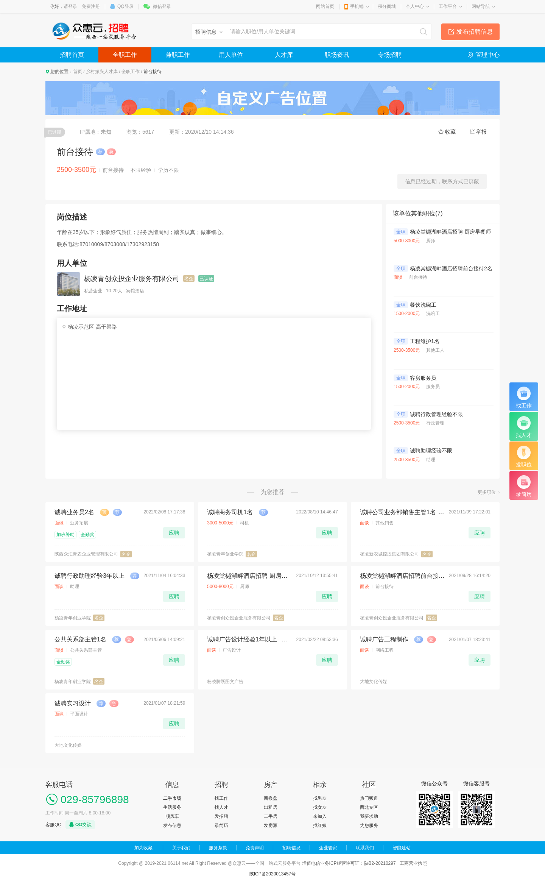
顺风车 (172, 816)
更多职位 (487, 492)
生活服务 (172, 807)
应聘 (174, 533)
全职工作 (125, 54)
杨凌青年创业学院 (225, 554)
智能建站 (401, 847)
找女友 (320, 807)
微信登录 (162, 6)
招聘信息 (291, 847)
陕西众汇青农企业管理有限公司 (86, 554)
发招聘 (221, 816)
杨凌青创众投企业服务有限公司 (131, 278)
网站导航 (481, 6)
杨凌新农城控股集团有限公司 (389, 554)
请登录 (70, 6)
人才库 (284, 54)
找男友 (320, 798)
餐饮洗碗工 (423, 305)
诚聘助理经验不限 (431, 451)
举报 (481, 132)
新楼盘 (270, 798)
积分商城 (387, 6)
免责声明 (255, 847)
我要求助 (369, 816)
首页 (77, 71)
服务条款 (218, 847)
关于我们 (181, 847)
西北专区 (369, 807)
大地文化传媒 (373, 681)
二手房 (270, 816)
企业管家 (328, 847)
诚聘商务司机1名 (230, 512)
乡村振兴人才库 (102, 71)
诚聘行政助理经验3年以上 (89, 576)
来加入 (320, 816)
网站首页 (325, 6)
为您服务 (369, 825)
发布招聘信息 (474, 31)
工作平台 (448, 6)
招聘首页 (72, 54)
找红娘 (320, 825)
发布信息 (172, 825)
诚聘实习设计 (72, 703)
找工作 (221, 798)
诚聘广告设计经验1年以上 (242, 639)
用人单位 (231, 54)
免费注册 (91, 6)
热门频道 (369, 798)
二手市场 (172, 798)
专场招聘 (390, 54)
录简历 (221, 825)
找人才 (221, 807)
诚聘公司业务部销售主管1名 (398, 512)
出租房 (270, 807)
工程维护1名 (424, 341)
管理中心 (487, 54)
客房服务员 (423, 378)
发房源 (270, 825)
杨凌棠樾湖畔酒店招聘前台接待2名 (451, 268)
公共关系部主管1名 (80, 639)
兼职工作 (178, 54)
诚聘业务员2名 (74, 512)
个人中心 (415, 6)
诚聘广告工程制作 (384, 639)
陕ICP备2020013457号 (272, 874)
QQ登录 (125, 6)
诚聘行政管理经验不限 (436, 414)
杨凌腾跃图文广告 (225, 681)
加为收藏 (143, 847)
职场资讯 (337, 54)
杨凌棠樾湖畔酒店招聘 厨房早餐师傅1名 (457, 232)
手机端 (357, 6)
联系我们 (365, 847)
